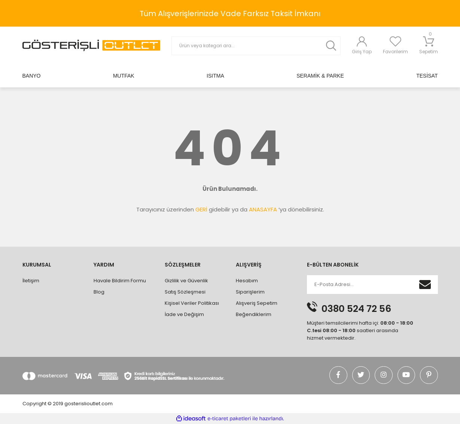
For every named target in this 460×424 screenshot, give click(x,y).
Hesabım (247, 280)
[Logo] (91, 45)
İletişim (30, 280)
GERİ (201, 209)
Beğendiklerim (253, 314)
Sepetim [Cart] (428, 45)
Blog (99, 291)
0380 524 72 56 (356, 308)
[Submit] (425, 284)
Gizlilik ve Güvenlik (186, 280)
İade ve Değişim (184, 314)
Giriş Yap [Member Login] (362, 51)
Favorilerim (395, 51)
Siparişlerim (250, 291)
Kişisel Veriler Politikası (192, 303)
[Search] (256, 45)
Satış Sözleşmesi (185, 291)
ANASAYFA (263, 209)
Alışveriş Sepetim (256, 303)
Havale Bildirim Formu (120, 280)
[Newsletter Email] (361, 284)
